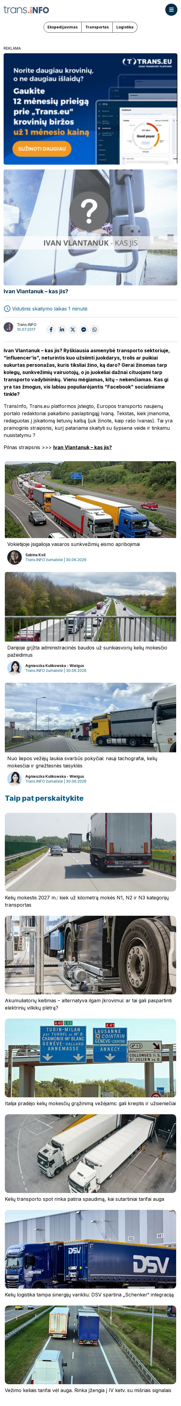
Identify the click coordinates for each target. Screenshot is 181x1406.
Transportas (97, 27)
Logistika (125, 27)
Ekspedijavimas (62, 27)
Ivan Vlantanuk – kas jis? (82, 447)
